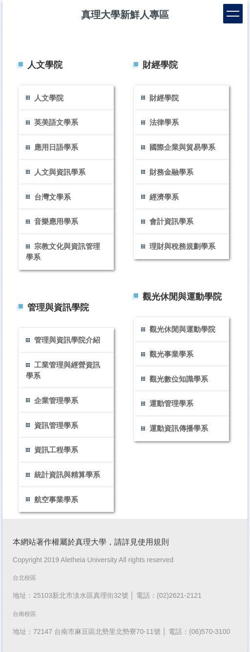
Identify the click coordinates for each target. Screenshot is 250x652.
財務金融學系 (171, 172)
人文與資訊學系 (59, 172)
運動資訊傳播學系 (178, 428)
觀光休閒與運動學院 (182, 329)
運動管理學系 (171, 403)
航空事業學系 (56, 499)
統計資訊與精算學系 (67, 474)
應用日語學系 (56, 147)
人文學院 (48, 98)
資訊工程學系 (56, 450)
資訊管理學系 (56, 425)
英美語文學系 (56, 122)
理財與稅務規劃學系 (182, 246)
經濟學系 (164, 197)
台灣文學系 (52, 197)
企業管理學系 (56, 400)
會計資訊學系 (171, 221)
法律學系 (164, 122)
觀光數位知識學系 (178, 379)
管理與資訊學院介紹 (67, 340)
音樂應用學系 (56, 221)
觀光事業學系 (171, 354)
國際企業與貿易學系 (182, 147)
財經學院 (164, 98)
